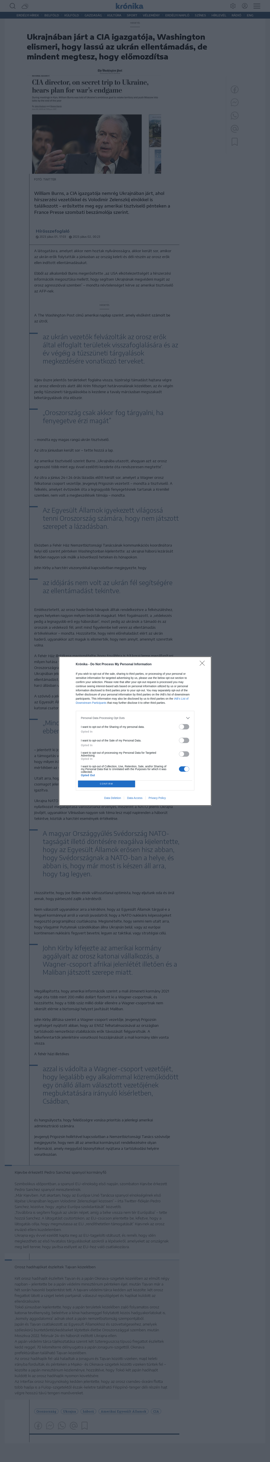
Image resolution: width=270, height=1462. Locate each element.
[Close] (203, 664)
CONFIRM (106, 783)
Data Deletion (112, 798)
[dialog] (135, 731)
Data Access (134, 798)
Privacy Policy (157, 798)
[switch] (184, 726)
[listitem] (135, 718)
